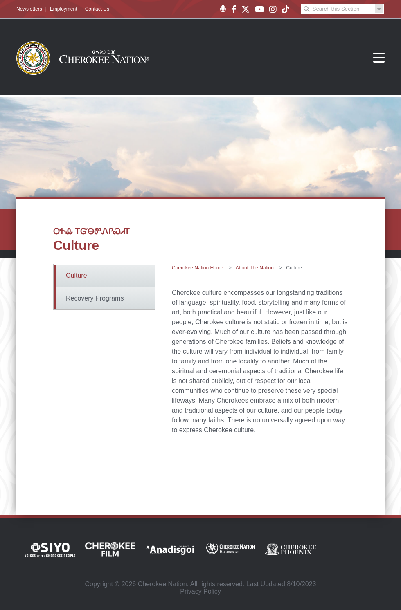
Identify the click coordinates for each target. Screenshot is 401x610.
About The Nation (255, 268)
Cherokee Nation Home (197, 268)
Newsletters (29, 9)
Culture (76, 275)
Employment (63, 9)
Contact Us (97, 9)
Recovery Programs (95, 298)
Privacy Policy (200, 591)
